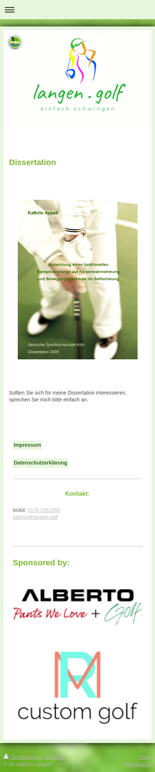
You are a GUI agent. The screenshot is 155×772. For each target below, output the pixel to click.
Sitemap (54, 757)
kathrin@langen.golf (35, 517)
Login (145, 757)
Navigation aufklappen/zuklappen (77, 9)
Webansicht (138, 764)
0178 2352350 (44, 510)
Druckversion (23, 757)
